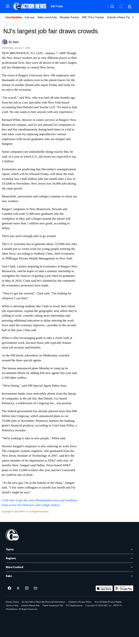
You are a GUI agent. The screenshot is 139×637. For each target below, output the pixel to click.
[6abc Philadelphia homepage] (30, 6)
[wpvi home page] (12, 535)
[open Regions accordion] (69, 558)
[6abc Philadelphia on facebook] (9, 588)
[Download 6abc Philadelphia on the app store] (104, 588)
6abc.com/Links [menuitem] (47, 17)
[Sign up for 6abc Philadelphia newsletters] (35, 588)
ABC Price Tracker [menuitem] (93, 17)
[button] (7, 6)
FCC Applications (74, 605)
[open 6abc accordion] (69, 576)
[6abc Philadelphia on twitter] (18, 588)
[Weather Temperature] (101, 6)
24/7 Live (57, 6)
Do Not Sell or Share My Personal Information (43, 602)
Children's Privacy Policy (80, 602)
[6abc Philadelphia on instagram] (26, 588)
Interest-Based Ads (30, 605)
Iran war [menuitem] (30, 17)
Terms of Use (12, 605)
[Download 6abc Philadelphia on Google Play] (123, 588)
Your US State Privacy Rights (108, 602)
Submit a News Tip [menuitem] (118, 17)
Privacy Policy (12, 602)
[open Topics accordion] (69, 549)
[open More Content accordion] (69, 567)
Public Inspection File (53, 605)
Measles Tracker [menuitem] (69, 17)
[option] (15, 17)
